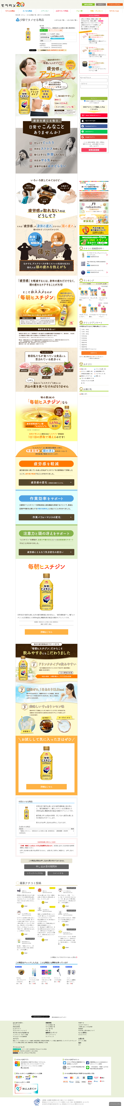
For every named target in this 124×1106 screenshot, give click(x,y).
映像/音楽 (30, 1042)
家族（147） (83, 394)
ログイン (101, 4)
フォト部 (79, 11)
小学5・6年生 (85, 334)
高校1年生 (84, 342)
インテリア (65, 1040)
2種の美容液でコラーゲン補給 (89, 29)
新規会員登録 (16, 1026)
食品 (14, 1040)
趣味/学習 (59, 1040)
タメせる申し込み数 (101, 283)
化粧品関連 (37, 1040)
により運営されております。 (73, 1104)
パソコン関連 (16, 1042)
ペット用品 (53, 1040)
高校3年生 (84, 347)
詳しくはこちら (25, 1067)
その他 (46, 1042)
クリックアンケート (51, 1034)
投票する (94, 353)
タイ (79, 1045)
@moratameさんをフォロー (59, 1017)
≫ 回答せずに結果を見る (94, 358)
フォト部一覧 (49, 1028)
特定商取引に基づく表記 (57, 1100)
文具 (26, 1042)
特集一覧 (48, 1030)
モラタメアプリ (82, 1034)
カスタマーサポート (83, 1025)
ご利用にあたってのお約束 (85, 1026)
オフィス (80, 1040)
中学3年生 (84, 340)
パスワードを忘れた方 (94, 102)
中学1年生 (84, 336)
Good (25, 906)
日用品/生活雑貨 (45, 1040)
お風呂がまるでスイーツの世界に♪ (90, 25)
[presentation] (94, 92)
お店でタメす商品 (62, 11)
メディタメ (45, 11)
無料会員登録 (88, 4)
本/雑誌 (36, 1042)
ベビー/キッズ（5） (100, 373)
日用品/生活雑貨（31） (86, 373)
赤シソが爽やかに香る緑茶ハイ (89, 26)
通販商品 (41, 1042)
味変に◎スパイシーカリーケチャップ (91, 23)
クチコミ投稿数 (87, 283)
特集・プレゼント (96, 11)
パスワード (84, 83)
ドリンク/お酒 (19, 1040)
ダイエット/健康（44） (86, 371)
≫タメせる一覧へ (72, 20)
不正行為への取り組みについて (86, 1030)
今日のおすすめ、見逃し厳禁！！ (89, 21)
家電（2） (97, 376)
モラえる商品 (10, 11)
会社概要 (49, 1100)
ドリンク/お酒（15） (100, 369)
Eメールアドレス (86, 77)
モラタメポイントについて (20, 1030)
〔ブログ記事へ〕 (65, 902)
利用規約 (80, 1028)
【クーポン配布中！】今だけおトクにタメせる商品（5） (86, 381)
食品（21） (83, 369)
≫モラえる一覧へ (59, 20)
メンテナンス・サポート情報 (20, 1034)
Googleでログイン (88, 137)
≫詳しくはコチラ (94, 146)
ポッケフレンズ (50, 1036)
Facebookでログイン (89, 126)
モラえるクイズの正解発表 (20, 1036)
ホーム (23, 15)
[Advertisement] (93, 410)
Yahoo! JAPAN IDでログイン (91, 115)
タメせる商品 (27, 11)
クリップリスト (115, 4)
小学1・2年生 (85, 329)
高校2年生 (84, 344)
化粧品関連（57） (99, 371)
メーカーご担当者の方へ (68, 1100)
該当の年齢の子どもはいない (89, 349)
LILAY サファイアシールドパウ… (95, 270)
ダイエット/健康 (28, 1040)
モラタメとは (114, 11)
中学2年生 (84, 338)
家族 (85, 1040)
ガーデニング (72, 1040)
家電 (22, 1042)
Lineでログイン (87, 131)
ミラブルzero (57, 980)
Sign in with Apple (88, 121)
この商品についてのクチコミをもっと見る (63, 957)
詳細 (103, 101)
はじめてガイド (17, 1028)
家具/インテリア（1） (86, 376)
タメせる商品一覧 (31, 15)
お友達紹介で (52, 50)
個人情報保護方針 (78, 1102)
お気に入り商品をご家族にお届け (89, 19)
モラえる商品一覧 (50, 1026)
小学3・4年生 (85, 331)
